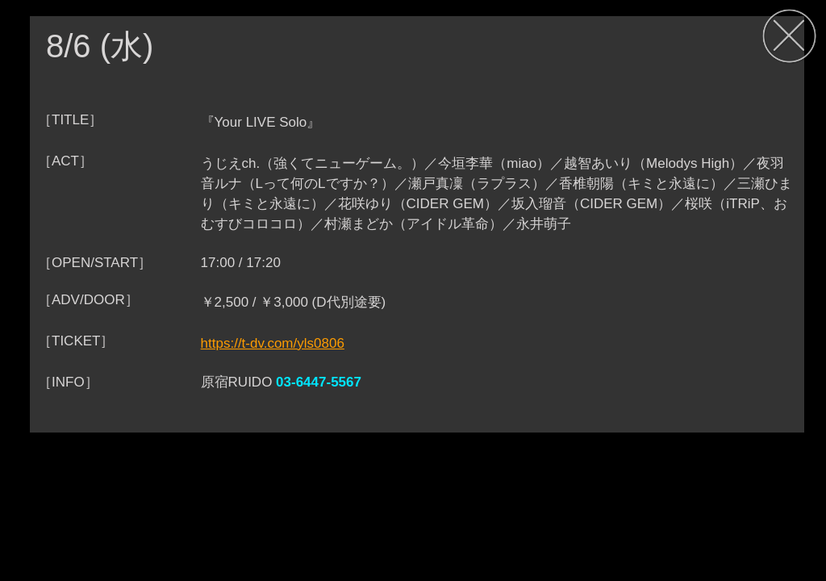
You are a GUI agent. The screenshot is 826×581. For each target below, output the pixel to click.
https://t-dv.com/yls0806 (272, 343)
